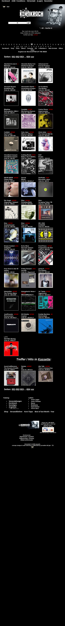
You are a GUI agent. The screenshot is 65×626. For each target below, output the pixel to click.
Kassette (44, 359)
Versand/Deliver (16, 412)
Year (52, 412)
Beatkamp (34, 405)
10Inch (23, 48)
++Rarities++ (42, 48)
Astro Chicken (36, 401)
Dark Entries (35, 407)
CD (36, 48)
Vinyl (12, 48)
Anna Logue (35, 399)
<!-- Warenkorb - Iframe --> (32, 447)
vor (32, 57)
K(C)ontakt (31, 1)
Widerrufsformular (27, 440)
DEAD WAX (35, 408)
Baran (33, 403)
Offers (61, 48)
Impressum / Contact (27, 436)
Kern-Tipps (28, 412)
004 (28, 57)
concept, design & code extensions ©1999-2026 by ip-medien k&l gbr (31, 445)
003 (22, 57)
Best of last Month (42, 412)
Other (32, 50)
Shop (6, 412)
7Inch (17, 48)
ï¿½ (17, 46)
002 (17, 57)
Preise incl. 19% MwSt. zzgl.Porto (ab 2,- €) (47, 423)
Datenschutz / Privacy (26, 438)
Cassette (30, 48)
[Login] (40, 1)
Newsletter (48, 1)
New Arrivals (53, 48)
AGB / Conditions (18, 1)
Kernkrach (5, 48)
